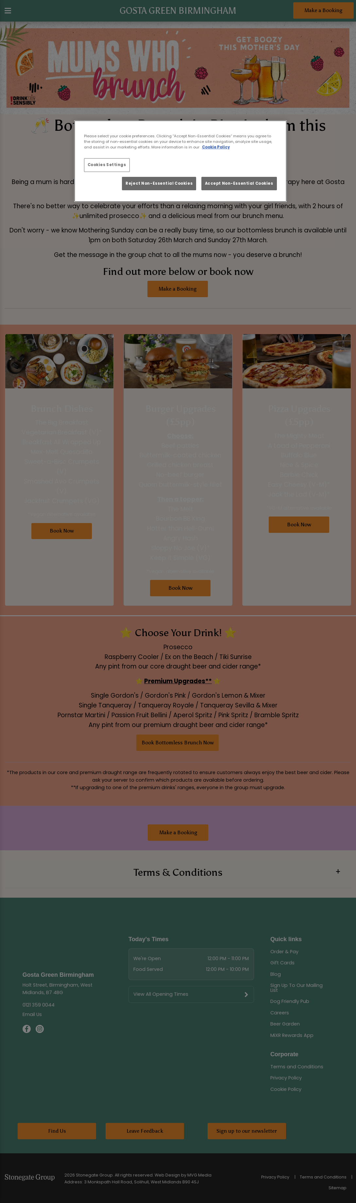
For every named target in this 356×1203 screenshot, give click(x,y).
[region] (180, 161)
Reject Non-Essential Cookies (159, 183)
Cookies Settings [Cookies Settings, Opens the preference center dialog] (107, 164)
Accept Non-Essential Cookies (239, 183)
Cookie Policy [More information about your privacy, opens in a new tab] (216, 147)
